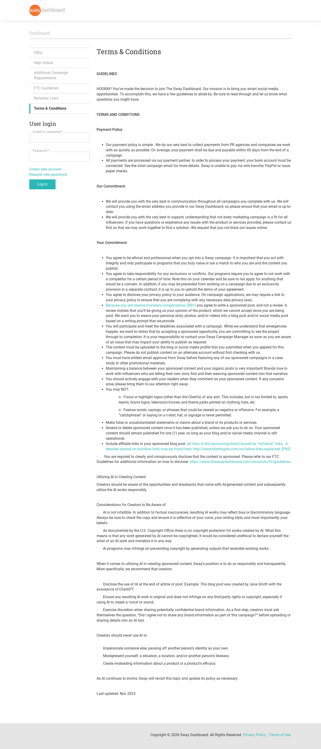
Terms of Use (280, 735)
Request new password (48, 174)
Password (41, 150)
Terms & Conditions (50, 108)
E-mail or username (47, 132)
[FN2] (286, 449)
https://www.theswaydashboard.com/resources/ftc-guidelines (240, 461)
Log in (42, 184)
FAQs (38, 52)
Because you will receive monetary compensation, (146, 305)
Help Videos (43, 63)
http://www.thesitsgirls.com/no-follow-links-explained (236, 449)
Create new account (45, 169)
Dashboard (39, 33)
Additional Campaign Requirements (51, 75)
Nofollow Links (46, 98)
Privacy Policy (254, 735)
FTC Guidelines (46, 88)
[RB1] (191, 305)
